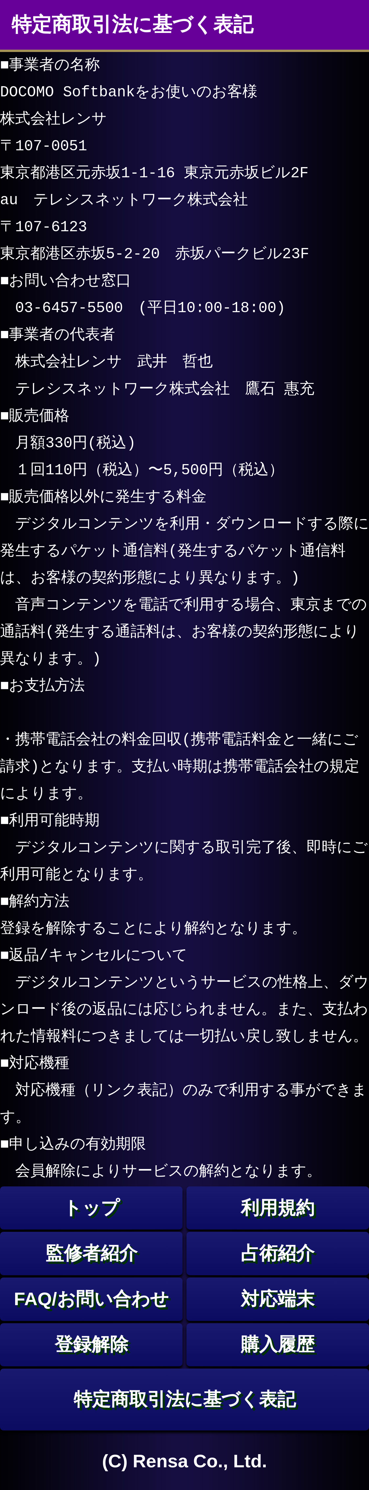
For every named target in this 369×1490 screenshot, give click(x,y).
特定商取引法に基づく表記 (185, 1399)
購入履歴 (277, 1344)
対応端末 (277, 1298)
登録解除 (91, 1344)
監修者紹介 (91, 1253)
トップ (91, 1207)
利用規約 (277, 1207)
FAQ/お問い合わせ (91, 1298)
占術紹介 (277, 1253)
